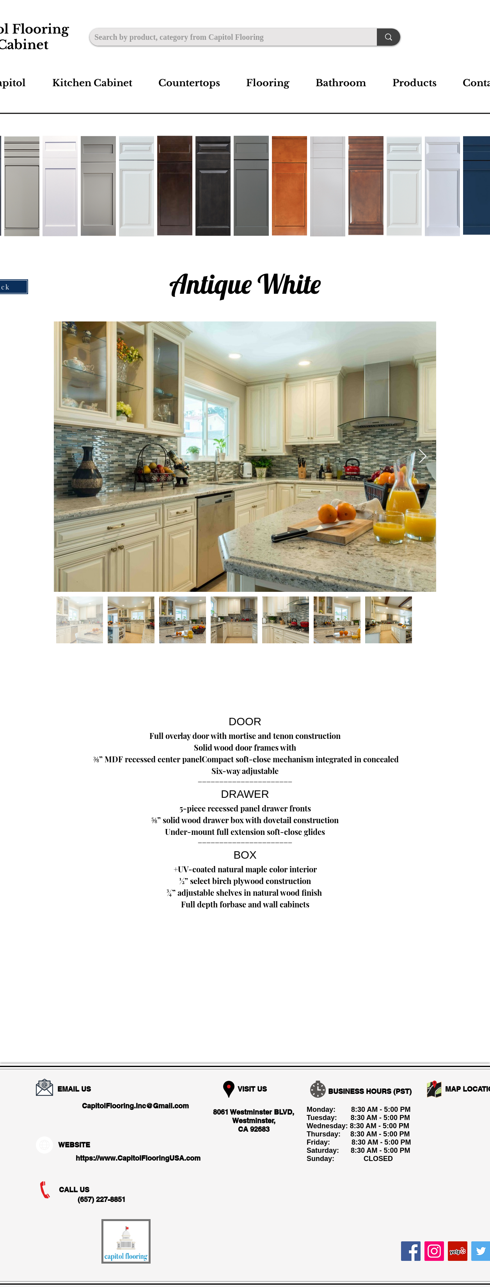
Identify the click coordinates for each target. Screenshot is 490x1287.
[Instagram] (434, 1251)
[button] (92, 83)
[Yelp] (457, 1251)
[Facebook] (411, 1251)
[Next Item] (422, 456)
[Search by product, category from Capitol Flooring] (227, 37)
